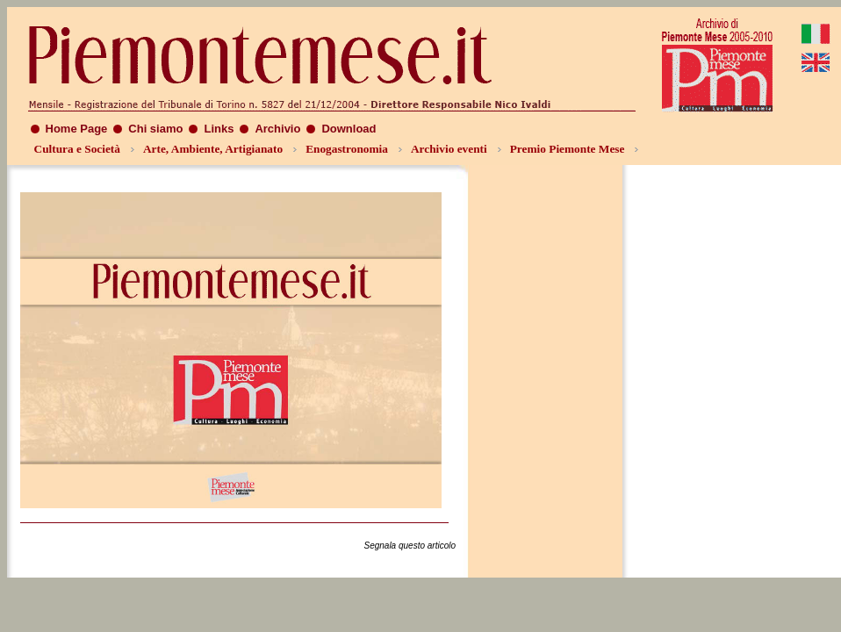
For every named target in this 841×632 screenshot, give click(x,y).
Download (348, 128)
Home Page (77, 128)
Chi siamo (155, 128)
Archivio (277, 128)
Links (219, 128)
